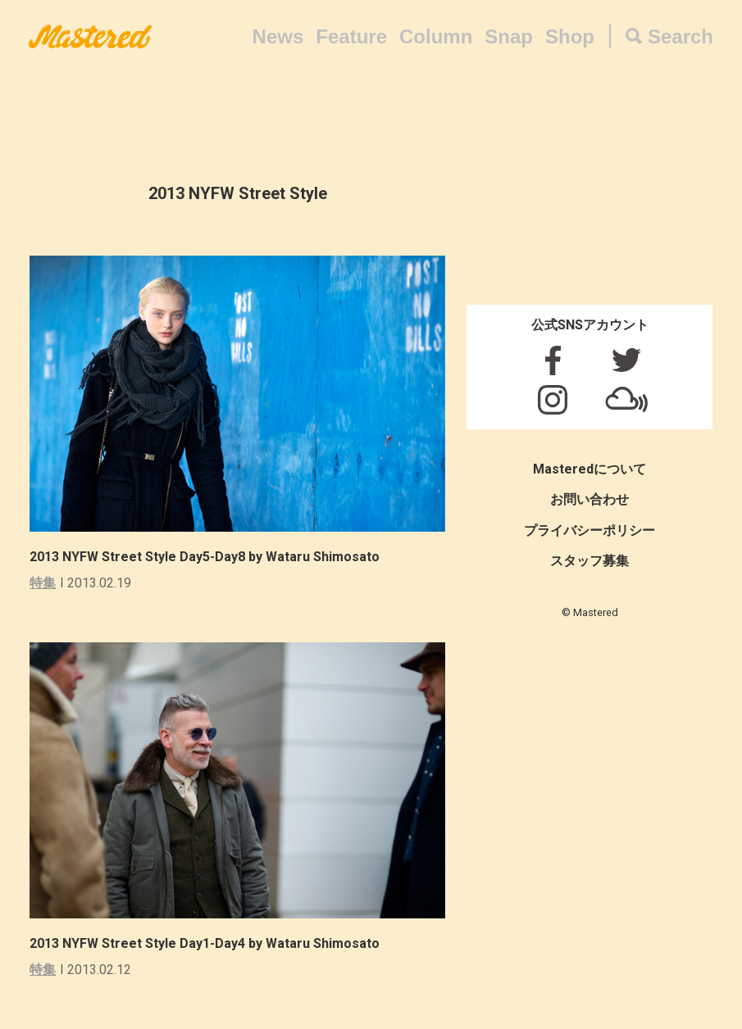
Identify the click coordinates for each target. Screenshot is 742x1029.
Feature (351, 36)
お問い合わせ (589, 499)
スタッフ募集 (589, 561)
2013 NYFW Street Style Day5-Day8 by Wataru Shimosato (205, 556)
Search (680, 36)
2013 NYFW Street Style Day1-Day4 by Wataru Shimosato (205, 943)
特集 (43, 583)
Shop (569, 36)
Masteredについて (589, 469)
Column (435, 36)
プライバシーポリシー (589, 530)
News (278, 36)
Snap (509, 36)
